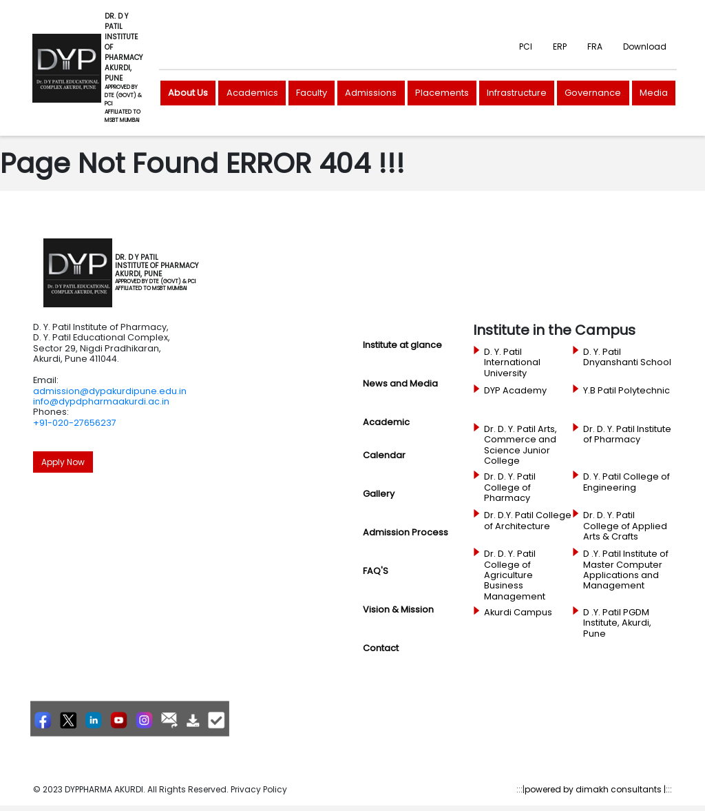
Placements (442, 92)
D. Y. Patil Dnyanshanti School (627, 357)
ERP (560, 46)
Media (654, 92)
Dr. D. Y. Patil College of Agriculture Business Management (514, 575)
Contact (381, 648)
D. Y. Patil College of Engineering (626, 482)
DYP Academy (515, 390)
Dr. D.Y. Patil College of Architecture (527, 520)
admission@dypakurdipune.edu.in (110, 391)
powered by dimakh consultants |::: (598, 789)
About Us (188, 92)
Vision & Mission (398, 609)
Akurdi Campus (518, 612)
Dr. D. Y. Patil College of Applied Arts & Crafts (625, 526)
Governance (593, 92)
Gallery (378, 494)
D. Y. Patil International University (512, 363)
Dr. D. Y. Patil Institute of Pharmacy (627, 434)
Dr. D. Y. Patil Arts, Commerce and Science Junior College (520, 445)
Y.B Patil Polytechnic (626, 390)
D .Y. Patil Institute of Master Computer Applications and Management (626, 569)
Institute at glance (402, 345)
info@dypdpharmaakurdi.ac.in (101, 401)
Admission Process (405, 532)
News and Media (400, 383)
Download (644, 46)
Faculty (311, 92)
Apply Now (63, 462)
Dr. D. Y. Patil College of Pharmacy (510, 487)
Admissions (371, 92)
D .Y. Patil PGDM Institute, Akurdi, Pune (617, 623)
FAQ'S (375, 571)
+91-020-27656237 (74, 423)
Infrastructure (517, 92)
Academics (252, 92)
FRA (594, 46)
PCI (525, 46)
